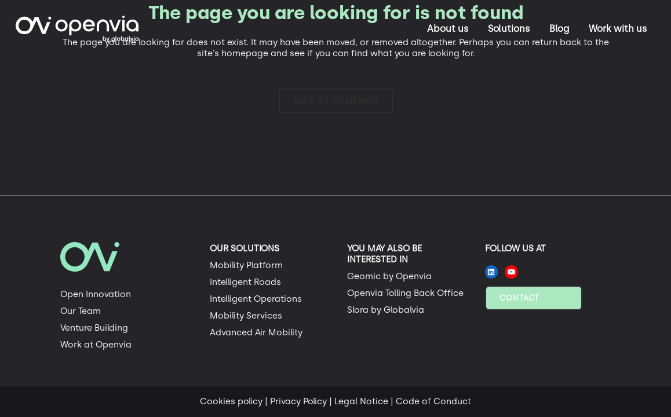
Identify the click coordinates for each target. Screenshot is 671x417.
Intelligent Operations (256, 299)
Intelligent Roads (245, 282)
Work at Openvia (96, 344)
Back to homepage (335, 101)
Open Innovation (95, 294)
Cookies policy (231, 401)
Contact (519, 298)
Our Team (80, 311)
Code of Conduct (433, 401)
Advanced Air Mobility (256, 332)
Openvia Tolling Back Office (405, 293)
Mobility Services (246, 315)
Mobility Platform (246, 265)
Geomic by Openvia (389, 276)
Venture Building (94, 328)
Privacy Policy (298, 401)
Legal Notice (361, 401)
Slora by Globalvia (385, 310)
